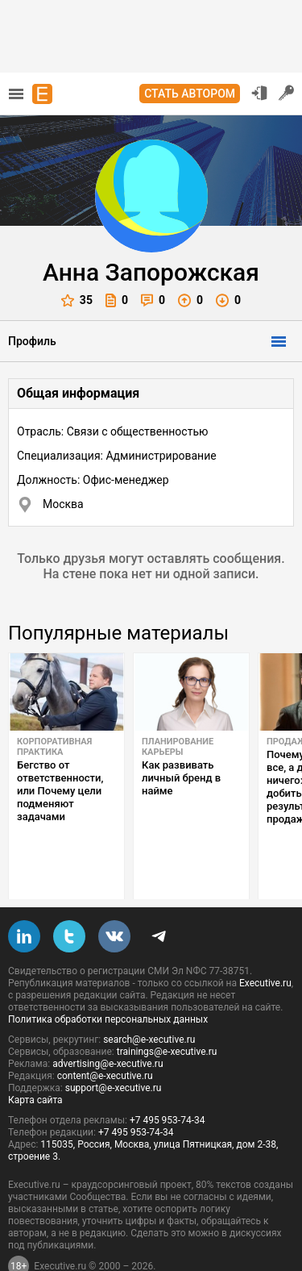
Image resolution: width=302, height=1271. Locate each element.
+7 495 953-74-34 (167, 1082)
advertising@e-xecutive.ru (107, 1025)
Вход (259, 93)
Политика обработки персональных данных (108, 981)
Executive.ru (265, 945)
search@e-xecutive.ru (149, 1001)
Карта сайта (35, 1062)
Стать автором (189, 93)
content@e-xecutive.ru (105, 1038)
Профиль (32, 341)
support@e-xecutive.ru (113, 1050)
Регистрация (287, 93)
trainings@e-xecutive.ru (167, 1013)
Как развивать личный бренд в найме (181, 778)
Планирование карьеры (177, 746)
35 (77, 300)
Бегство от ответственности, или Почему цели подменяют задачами (60, 791)
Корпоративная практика (54, 746)
